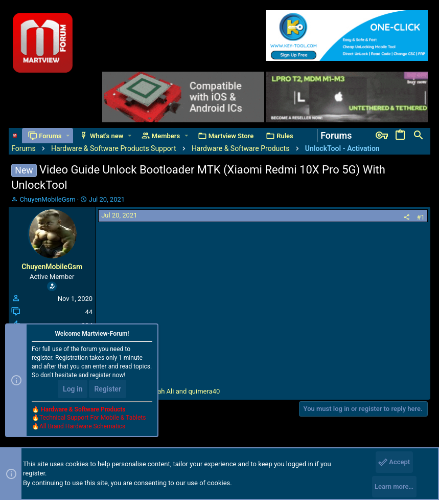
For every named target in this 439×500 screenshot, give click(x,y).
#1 (421, 217)
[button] (67, 135)
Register (107, 389)
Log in (72, 389)
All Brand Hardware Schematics (82, 426)
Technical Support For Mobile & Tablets (92, 417)
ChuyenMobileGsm (47, 199)
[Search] (418, 135)
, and (165, 391)
